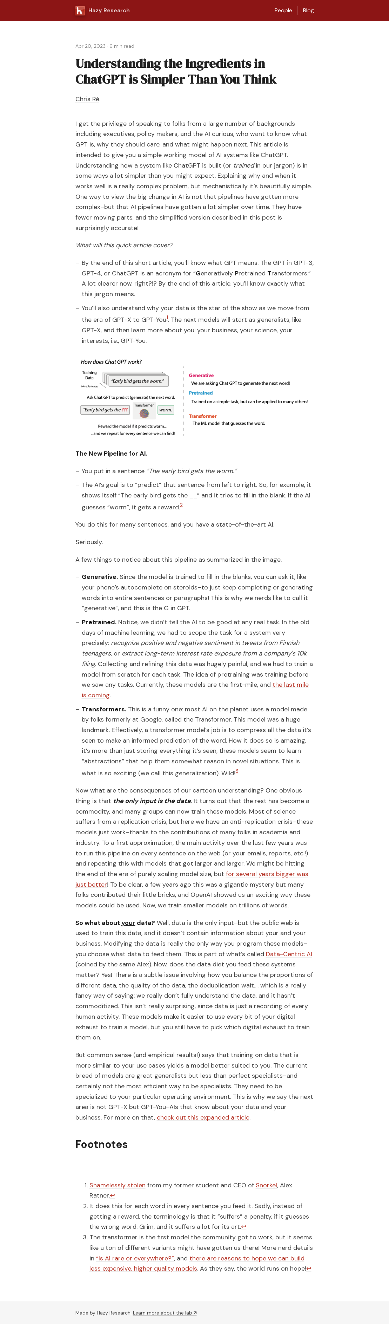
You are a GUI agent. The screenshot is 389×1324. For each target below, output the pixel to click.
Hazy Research (102, 10)
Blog (308, 10)
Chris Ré (87, 99)
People (283, 10)
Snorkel (266, 1185)
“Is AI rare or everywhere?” (135, 1258)
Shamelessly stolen (117, 1185)
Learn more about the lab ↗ (165, 1313)
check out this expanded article (203, 1117)
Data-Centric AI (289, 954)
